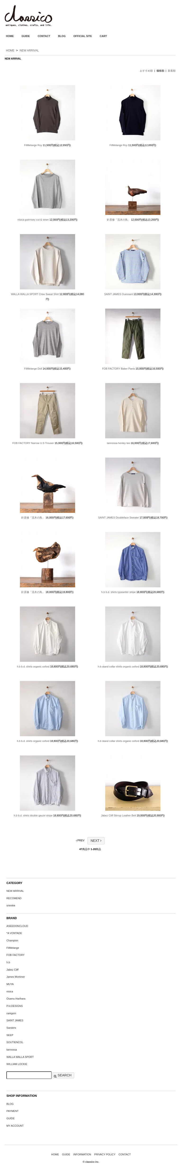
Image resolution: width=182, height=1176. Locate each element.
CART (103, 36)
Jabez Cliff (12, 969)
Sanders (11, 1027)
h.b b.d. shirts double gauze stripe (33, 815)
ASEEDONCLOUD (17, 926)
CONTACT (44, 36)
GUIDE (26, 36)
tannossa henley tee (118, 443)
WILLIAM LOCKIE (16, 1064)
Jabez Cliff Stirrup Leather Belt (118, 815)
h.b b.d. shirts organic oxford (33, 666)
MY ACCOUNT (14, 1125)
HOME (10, 36)
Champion (12, 940)
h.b (8, 962)
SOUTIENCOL (14, 1042)
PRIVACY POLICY (105, 1154)
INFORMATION (82, 1154)
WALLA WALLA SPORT (20, 1057)
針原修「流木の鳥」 (118, 219)
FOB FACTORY (15, 955)
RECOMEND (13, 898)
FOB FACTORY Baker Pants (118, 368)
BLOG (62, 36)
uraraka (10, 905)
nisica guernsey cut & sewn (33, 219)
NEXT (96, 841)
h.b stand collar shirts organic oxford (118, 666)
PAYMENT (12, 1111)
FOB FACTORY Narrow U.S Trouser (33, 443)
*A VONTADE (14, 933)
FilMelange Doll (33, 368)
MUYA (10, 984)
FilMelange (12, 947)
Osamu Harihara (15, 998)
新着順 (172, 70)
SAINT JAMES (14, 1020)
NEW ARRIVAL (29, 50)
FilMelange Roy (33, 145)
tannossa (11, 1049)
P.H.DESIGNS (14, 1006)
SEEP (9, 1035)
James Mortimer (15, 976)
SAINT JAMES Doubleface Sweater (118, 517)
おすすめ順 (146, 70)
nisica (9, 991)
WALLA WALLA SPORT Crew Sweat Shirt (35, 294)
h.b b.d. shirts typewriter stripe (118, 592)
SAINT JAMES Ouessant (118, 294)
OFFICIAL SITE (82, 36)
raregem (11, 1013)
